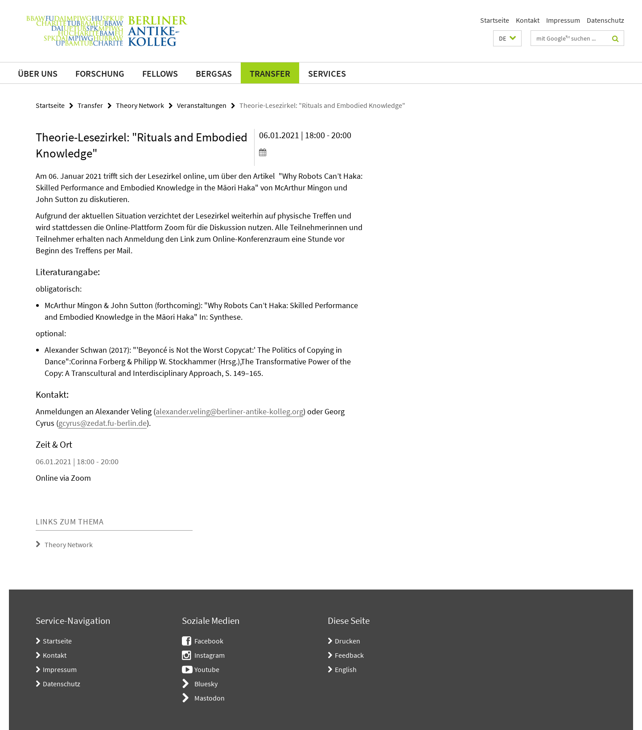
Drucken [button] (347, 640)
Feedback (349, 655)
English (346, 669)
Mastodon (209, 697)
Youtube (206, 669)
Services (327, 73)
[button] (507, 38)
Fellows (160, 73)
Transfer (270, 73)
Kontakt (527, 20)
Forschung (99, 73)
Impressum (563, 20)
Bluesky (206, 683)
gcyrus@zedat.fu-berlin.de (102, 423)
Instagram (209, 655)
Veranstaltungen (201, 105)
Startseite (494, 20)
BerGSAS (214, 73)
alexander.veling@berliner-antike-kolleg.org (229, 411)
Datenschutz (605, 20)
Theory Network (140, 105)
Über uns (38, 73)
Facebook (208, 640)
